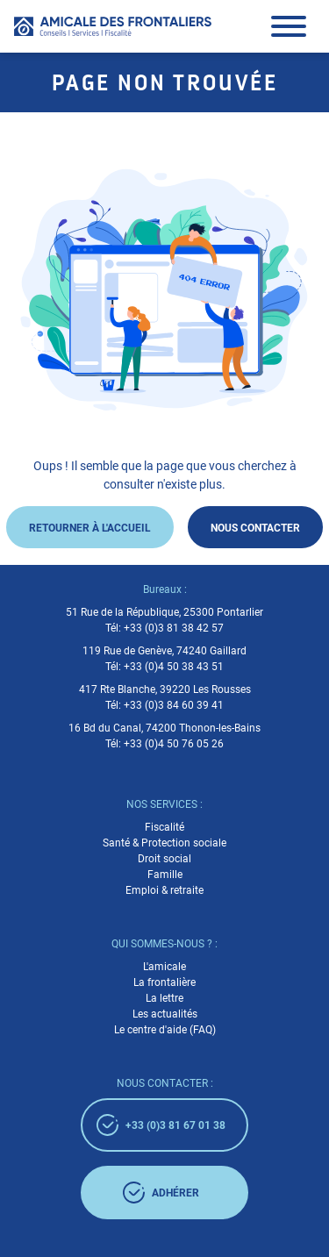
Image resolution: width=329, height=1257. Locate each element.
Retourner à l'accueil (90, 527)
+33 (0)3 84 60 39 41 (174, 705)
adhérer (161, 1192)
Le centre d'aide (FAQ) (165, 1030)
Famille (164, 874)
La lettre (164, 998)
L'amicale (164, 967)
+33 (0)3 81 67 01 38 (161, 1125)
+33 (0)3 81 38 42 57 (174, 628)
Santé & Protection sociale (164, 843)
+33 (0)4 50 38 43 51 (174, 667)
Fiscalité (164, 827)
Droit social (164, 859)
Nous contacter (255, 527)
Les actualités (164, 1014)
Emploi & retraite (164, 890)
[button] (288, 26)
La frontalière (164, 982)
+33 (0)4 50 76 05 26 (174, 744)
